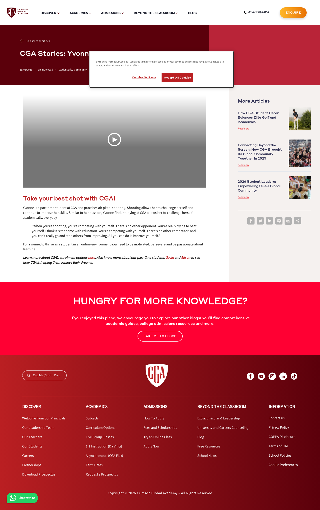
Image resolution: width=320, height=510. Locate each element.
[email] (288, 221)
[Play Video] (114, 139)
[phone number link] (256, 12)
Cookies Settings (144, 77)
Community (81, 70)
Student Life (66, 70)
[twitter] (260, 221)
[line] (279, 221)
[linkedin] (269, 221)
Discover (48, 13)
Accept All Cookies (177, 77)
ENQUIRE (293, 12)
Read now (243, 129)
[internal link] (293, 12)
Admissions (110, 13)
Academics (79, 13)
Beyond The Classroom (154, 13)
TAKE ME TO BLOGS (160, 336)
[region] (161, 69)
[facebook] (251, 221)
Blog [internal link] (192, 13)
